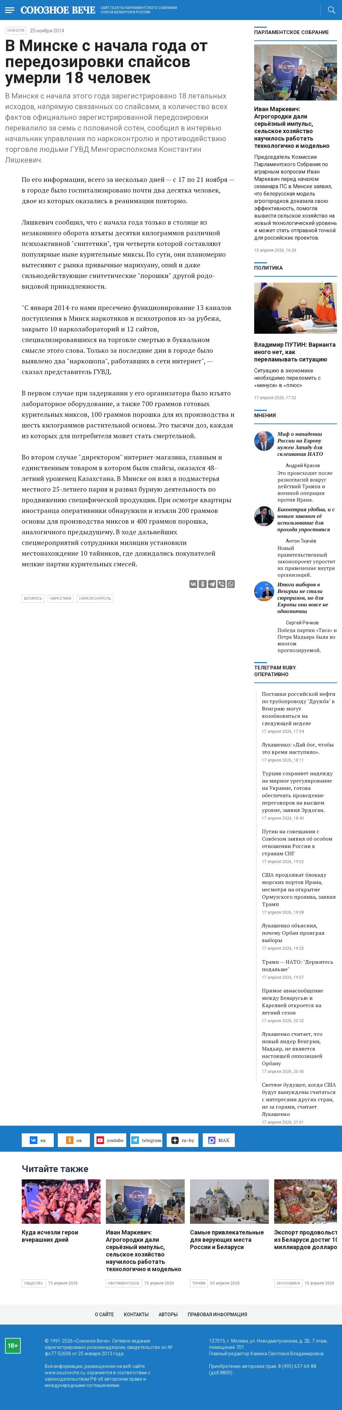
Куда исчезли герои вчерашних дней (50, 1236)
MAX (218, 1140)
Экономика (288, 1283)
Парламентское (124, 1283)
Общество (33, 1283)
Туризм (198, 1283)
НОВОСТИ (15, 30)
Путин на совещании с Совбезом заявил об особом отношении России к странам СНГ (297, 842)
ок (74, 1140)
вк (37, 1140)
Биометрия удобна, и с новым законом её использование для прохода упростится (306, 519)
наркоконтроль (95, 598)
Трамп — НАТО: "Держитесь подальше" (297, 965)
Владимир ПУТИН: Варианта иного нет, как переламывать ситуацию (295, 352)
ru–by (182, 1140)
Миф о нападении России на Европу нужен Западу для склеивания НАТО (300, 444)
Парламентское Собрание (291, 32)
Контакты (136, 1314)
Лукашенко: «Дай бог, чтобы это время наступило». (298, 748)
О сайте (104, 1314)
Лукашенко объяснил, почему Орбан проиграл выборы (293, 933)
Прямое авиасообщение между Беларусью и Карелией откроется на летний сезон (292, 1001)
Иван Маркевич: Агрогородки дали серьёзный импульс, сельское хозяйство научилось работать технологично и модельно (292, 127)
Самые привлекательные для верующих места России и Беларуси (227, 1239)
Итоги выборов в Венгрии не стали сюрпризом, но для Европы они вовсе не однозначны (303, 597)
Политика (268, 268)
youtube (110, 1140)
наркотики (60, 598)
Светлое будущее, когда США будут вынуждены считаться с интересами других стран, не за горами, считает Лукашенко (299, 1099)
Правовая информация (217, 1314)
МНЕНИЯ (265, 415)
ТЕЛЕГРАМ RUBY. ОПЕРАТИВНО (275, 671)
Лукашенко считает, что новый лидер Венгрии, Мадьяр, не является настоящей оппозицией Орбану (292, 1048)
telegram (146, 1140)
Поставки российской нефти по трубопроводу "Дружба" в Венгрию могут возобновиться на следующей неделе (298, 708)
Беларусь (33, 598)
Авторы (168, 1314)
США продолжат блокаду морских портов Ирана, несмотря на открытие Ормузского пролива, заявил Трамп (299, 889)
